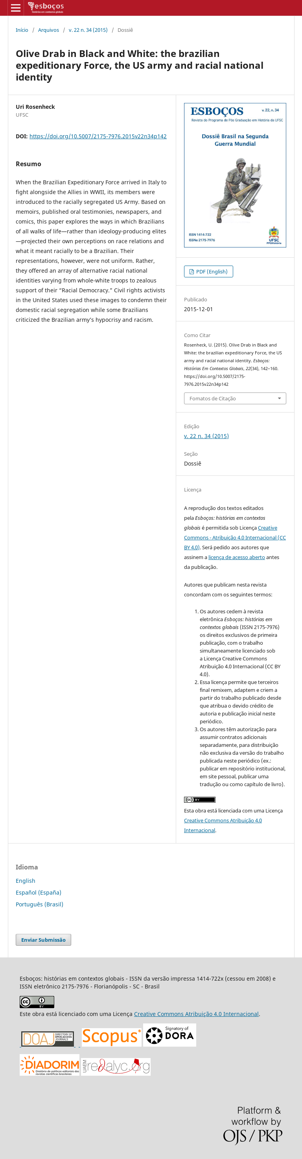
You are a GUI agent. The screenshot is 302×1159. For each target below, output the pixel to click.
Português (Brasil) (39, 904)
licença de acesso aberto (236, 557)
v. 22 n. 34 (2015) (88, 29)
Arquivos (48, 29)
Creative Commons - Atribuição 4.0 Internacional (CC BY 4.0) (235, 537)
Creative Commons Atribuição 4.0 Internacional (196, 1014)
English (25, 880)
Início (22, 29)
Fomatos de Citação (213, 398)
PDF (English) (211, 271)
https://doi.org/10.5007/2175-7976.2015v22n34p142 (98, 136)
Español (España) (38, 892)
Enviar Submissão (43, 939)
